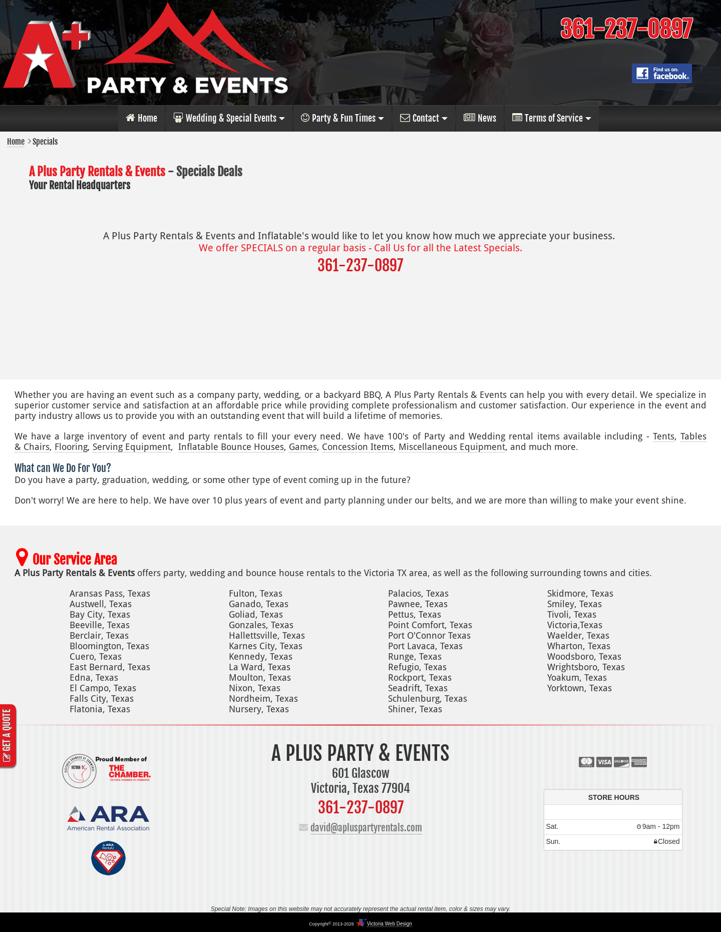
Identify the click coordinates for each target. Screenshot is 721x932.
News (480, 118)
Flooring (71, 446)
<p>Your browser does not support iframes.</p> (612, 819)
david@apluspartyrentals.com (366, 828)
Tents (663, 436)
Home (141, 118)
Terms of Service (547, 118)
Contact (419, 118)
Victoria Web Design (389, 923)
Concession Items (358, 446)
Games (303, 446)
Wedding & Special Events (224, 118)
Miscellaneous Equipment (452, 446)
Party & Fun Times (338, 118)
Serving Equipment (132, 446)
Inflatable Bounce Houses (231, 446)
